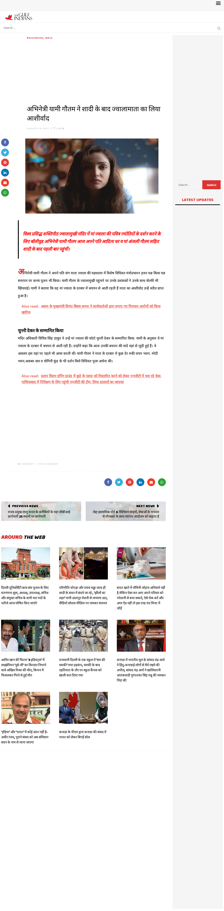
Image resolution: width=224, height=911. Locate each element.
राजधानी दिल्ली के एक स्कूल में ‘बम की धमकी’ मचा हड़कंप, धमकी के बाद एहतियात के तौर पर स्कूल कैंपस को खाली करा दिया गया (82, 667)
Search (211, 185)
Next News (145, 506)
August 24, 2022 (38, 128)
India (49, 38)
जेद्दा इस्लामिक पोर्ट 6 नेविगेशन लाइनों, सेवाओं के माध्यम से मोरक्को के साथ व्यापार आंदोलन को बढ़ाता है (126, 514)
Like (58, 128)
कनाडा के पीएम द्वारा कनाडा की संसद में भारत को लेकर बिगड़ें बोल (82, 735)
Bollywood (35, 38)
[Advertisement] (96, 71)
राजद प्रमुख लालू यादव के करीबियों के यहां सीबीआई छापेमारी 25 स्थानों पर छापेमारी (39, 514)
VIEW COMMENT (48, 464)
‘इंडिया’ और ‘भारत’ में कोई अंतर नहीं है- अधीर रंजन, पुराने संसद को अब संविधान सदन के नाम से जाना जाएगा (24, 737)
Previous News (25, 506)
